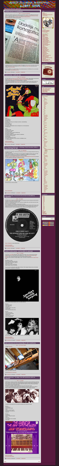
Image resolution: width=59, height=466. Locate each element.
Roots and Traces (46, 49)
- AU (43, 197)
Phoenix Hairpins (46, 38)
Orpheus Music (45, 37)
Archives (44, 94)
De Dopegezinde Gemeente (30, 156)
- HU (44, 201)
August (45, 104)
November (46, 116)
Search (44, 216)
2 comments (8, 192)
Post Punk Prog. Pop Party (47, 57)
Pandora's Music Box (46, 59)
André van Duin (15, 78)
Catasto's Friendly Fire (47, 55)
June (45, 106)
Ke (10, 200)
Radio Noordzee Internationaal (22, 79)
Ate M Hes (18, 81)
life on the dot (45, 43)
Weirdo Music (45, 34)
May (44, 107)
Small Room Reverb (46, 44)
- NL (22, 13)
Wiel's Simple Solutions (47, 88)
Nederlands (28, 13)
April (45, 108)
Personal (24, 13)
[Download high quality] (9, 142)
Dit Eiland (10, 346)
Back (5, 461)
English (22, 253)
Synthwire (44, 51)
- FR (43, 200)
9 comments (8, 458)
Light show (45, 213)
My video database (46, 31)
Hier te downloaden (8, 190)
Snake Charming (16, 156)
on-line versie (28, 66)
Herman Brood (29, 255)
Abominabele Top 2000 (12, 79)
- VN (43, 208)
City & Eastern (22, 156)
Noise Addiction (45, 60)
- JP (43, 204)
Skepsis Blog (45, 91)
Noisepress (45, 54)
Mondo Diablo (45, 47)
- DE (43, 199)
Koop (43, 46)
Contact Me (45, 13)
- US (43, 207)
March (45, 98)
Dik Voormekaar (23, 78)
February (45, 99)
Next (39, 461)
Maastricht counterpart (12, 372)
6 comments (8, 340)
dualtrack (44, 58)
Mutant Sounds (45, 35)
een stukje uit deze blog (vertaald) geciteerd (22, 16)
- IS (43, 203)
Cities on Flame (45, 45)
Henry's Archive (45, 42)
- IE (43, 202)
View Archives (45, 96)
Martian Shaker (45, 39)
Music (20, 13)
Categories (44, 194)
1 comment (8, 72)
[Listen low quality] (8, 141)
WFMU (44, 36)
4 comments (8, 374)
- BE (43, 198)
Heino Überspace (46, 56)
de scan (20, 66)
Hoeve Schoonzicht (46, 89)
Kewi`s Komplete (8, 243)
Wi (16, 200)
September (46, 118)
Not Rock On (45, 48)
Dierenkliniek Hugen (46, 90)
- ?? (43, 209)
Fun (43, 210)
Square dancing (45, 41)
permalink (18, 72)
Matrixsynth (45, 52)
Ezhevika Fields (45, 53)
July (44, 105)
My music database (46, 30)
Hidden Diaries (45, 50)
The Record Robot (46, 40)
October (45, 117)
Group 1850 (11, 254)
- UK (44, 206)
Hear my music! (45, 17)
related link (23, 72)
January (45, 127)
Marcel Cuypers (9, 156)
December (46, 115)
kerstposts (25, 151)
